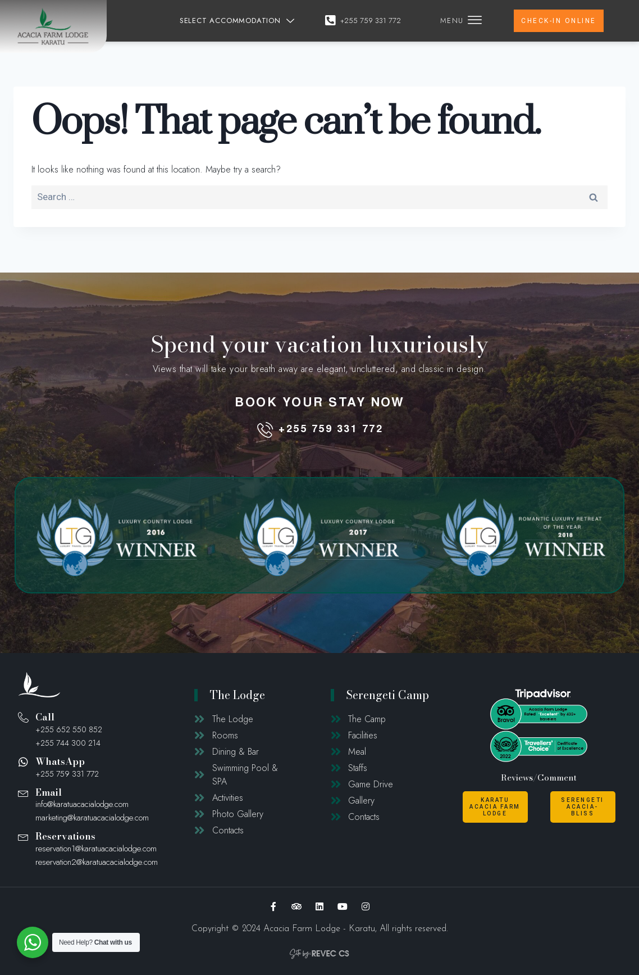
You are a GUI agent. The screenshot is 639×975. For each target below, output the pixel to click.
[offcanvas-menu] (475, 20)
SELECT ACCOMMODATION (239, 20)
